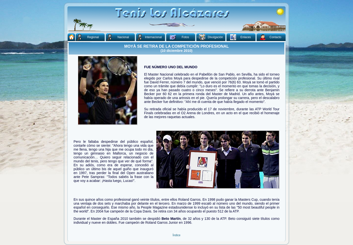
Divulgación (209, 36)
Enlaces (239, 36)
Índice (176, 235)
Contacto (269, 36)
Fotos (177, 36)
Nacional (117, 37)
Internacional (149, 37)
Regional (87, 37)
